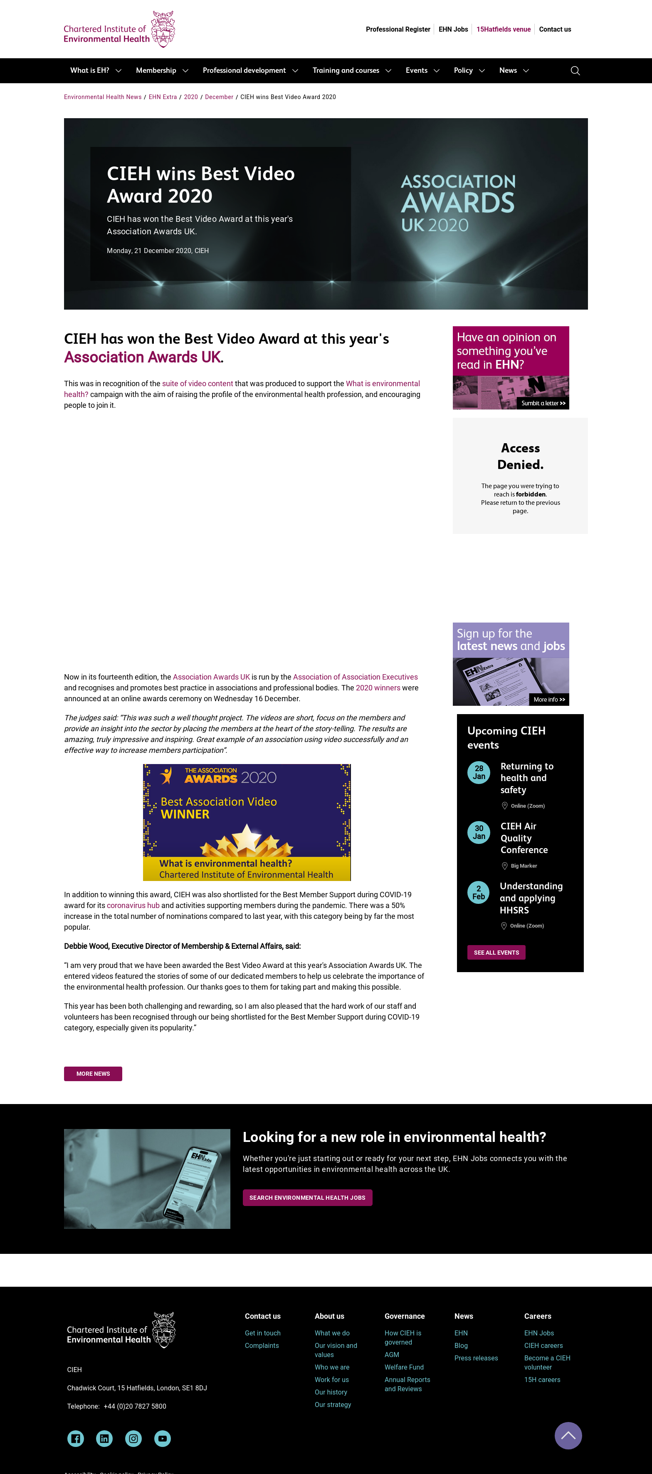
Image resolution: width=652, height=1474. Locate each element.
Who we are (332, 1367)
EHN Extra (163, 97)
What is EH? (89, 70)
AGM (392, 1355)
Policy (463, 70)
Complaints (262, 1346)
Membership (156, 70)
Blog (461, 1346)
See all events (496, 952)
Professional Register (398, 29)
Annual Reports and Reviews (407, 1384)
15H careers (542, 1380)
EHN (461, 1333)
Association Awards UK (142, 357)
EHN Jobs (453, 29)
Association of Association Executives (355, 676)
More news (93, 1073)
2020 (191, 97)
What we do (332, 1333)
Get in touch (263, 1333)
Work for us (332, 1380)
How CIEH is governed (403, 1337)
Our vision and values (336, 1350)
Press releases (476, 1358)
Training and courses (346, 70)
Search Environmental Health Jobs (307, 1197)
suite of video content (197, 383)
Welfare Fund (404, 1367)
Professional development (244, 70)
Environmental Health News (103, 97)
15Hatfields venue (504, 29)
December (219, 97)
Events (416, 70)
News (508, 70)
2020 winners (378, 687)
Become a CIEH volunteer (547, 1362)
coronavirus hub (133, 905)
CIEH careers (543, 1346)
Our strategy (333, 1405)
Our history (331, 1392)
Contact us (555, 29)
